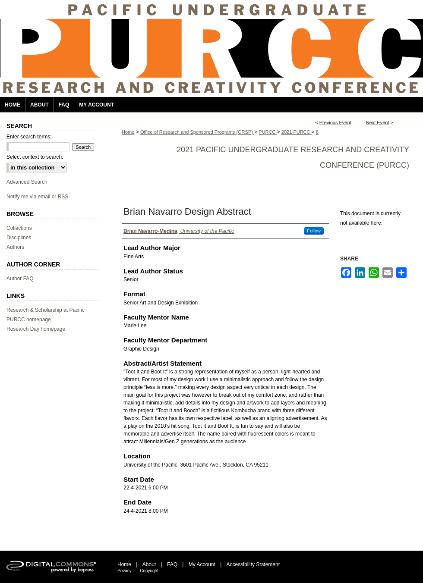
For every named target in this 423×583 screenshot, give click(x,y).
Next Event (377, 122)
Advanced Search (26, 182)
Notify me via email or (37, 197)
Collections (19, 228)
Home (128, 132)
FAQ (172, 564)
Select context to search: (34, 157)
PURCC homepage (28, 320)
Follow (314, 230)
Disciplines (18, 238)
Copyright (149, 570)
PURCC (268, 132)
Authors (15, 247)
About (149, 564)
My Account (202, 564)
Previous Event (335, 122)
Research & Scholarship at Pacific (45, 310)
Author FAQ (20, 279)
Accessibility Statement (253, 564)
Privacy (124, 570)
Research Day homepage (35, 329)
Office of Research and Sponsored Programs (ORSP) (197, 132)
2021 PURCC (296, 132)
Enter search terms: (29, 137)
